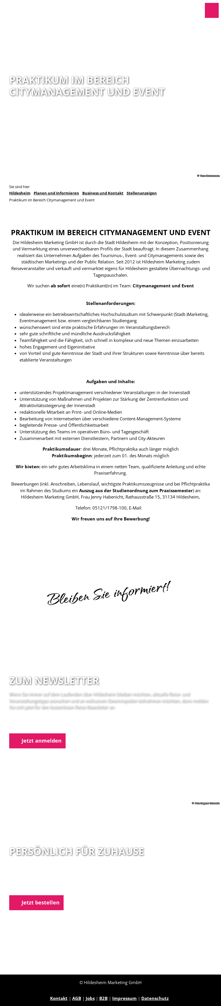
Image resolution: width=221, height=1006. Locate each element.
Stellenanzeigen (142, 193)
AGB (76, 998)
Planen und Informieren (56, 193)
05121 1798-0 (32, 881)
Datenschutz (155, 998)
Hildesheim (20, 193)
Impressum (124, 998)
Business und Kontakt (102, 193)
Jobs (90, 998)
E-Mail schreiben (27, 887)
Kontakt (59, 998)
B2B (103, 998)
